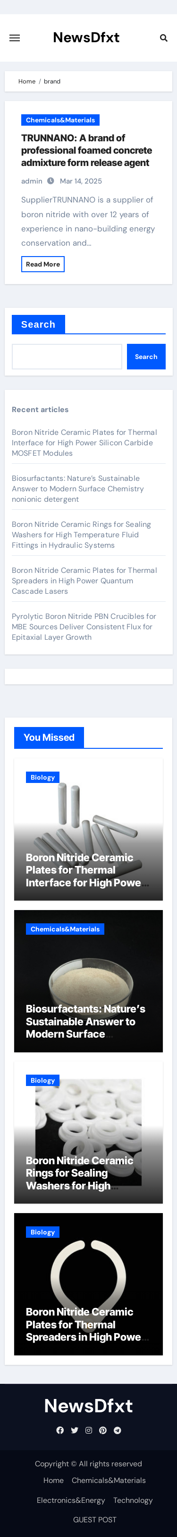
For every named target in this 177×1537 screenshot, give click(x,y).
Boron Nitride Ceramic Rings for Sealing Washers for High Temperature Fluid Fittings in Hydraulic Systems (82, 534)
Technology (133, 1500)
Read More (43, 264)
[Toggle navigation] (14, 38)
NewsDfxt (86, 37)
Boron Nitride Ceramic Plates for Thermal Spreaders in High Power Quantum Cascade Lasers (84, 580)
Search (38, 324)
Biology (43, 777)
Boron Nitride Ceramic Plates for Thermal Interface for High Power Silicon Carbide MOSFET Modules (84, 442)
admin (31, 181)
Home (53, 1480)
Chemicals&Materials (60, 120)
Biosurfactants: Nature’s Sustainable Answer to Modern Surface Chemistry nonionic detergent (78, 488)
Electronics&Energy (71, 1500)
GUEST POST (95, 1520)
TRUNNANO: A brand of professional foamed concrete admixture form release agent (86, 150)
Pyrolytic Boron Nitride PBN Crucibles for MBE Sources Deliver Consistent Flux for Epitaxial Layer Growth (84, 626)
